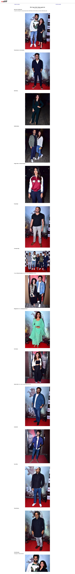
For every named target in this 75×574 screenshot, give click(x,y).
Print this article (58, 4)
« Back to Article (17, 4)
